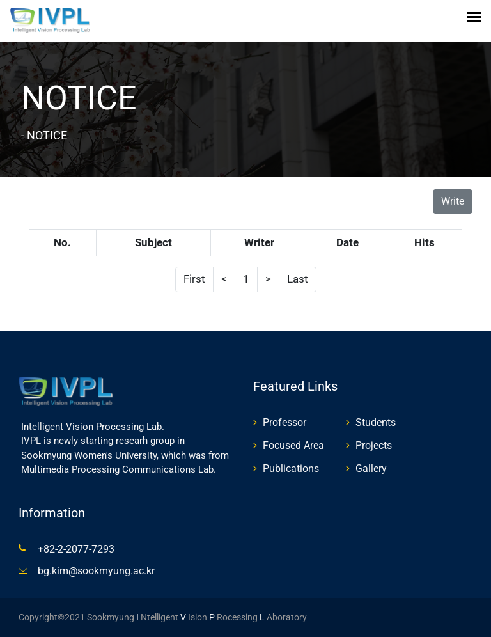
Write (452, 201)
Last (297, 278)
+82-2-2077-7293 (76, 549)
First (194, 278)
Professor (284, 422)
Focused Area (293, 445)
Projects (373, 445)
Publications (291, 468)
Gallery (371, 468)
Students (375, 422)
